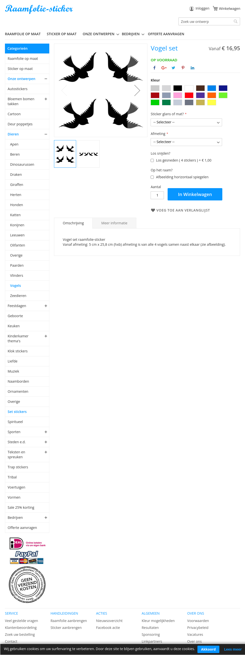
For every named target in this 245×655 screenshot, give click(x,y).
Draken (16, 174)
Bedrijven (15, 517)
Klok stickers (18, 351)
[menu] (122, 34)
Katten (15, 215)
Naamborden (18, 381)
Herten (15, 194)
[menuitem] (24, 34)
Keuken (14, 326)
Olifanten (17, 245)
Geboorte (15, 315)
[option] (155, 88)
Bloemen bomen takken (21, 101)
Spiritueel (15, 421)
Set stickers (17, 411)
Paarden (17, 265)
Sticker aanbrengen (66, 627)
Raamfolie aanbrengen (69, 620)
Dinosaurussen (22, 164)
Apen (14, 144)
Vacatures (195, 634)
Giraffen (16, 184)
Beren (15, 154)
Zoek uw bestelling (20, 634)
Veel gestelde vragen (21, 620)
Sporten (14, 431)
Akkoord (208, 649)
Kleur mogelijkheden (158, 620)
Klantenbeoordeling (21, 627)
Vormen (14, 497)
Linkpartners (152, 641)
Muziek (13, 371)
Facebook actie (108, 627)
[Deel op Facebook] (154, 67)
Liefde (13, 361)
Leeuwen (17, 235)
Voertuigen (16, 487)
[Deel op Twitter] (173, 67)
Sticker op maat (20, 68)
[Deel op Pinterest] (183, 67)
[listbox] (195, 96)
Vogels (15, 285)
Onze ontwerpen (21, 78)
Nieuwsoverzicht (109, 620)
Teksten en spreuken (16, 454)
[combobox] (209, 21)
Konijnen (17, 225)
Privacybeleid (198, 627)
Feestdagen (17, 305)
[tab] (73, 223)
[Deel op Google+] (164, 67)
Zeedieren (18, 295)
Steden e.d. (17, 442)
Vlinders (16, 275)
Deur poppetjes (20, 124)
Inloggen (202, 8)
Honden (16, 204)
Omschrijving (73, 223)
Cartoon (14, 114)
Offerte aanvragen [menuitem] (166, 34)
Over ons (194, 641)
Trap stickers (18, 467)
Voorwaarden (198, 620)
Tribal (12, 477)
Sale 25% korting (21, 507)
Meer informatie (114, 223)
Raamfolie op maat (23, 58)
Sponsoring (151, 634)
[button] (137, 90)
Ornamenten (18, 391)
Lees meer (233, 649)
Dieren (13, 134)
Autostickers (17, 88)
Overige (16, 255)
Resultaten (150, 627)
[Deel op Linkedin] (192, 67)
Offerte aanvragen (22, 527)
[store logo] (39, 9)
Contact (11, 641)
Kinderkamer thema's (18, 338)
